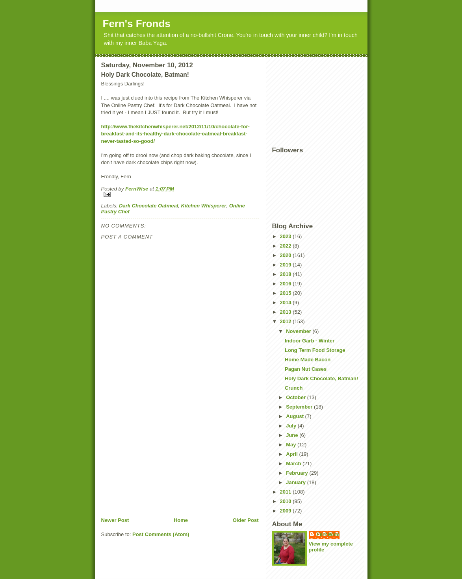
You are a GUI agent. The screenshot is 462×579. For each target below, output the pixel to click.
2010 (286, 501)
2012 (286, 321)
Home (181, 520)
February (297, 473)
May (291, 445)
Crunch (294, 388)
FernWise (328, 534)
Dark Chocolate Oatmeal (148, 206)
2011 (286, 492)
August (295, 416)
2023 (286, 236)
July (292, 426)
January (296, 482)
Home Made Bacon (307, 360)
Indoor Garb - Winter (309, 341)
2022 (286, 246)
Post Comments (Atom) (160, 534)
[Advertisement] (160, 462)
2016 (286, 284)
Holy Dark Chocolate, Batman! (321, 378)
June (292, 435)
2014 (286, 302)
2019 (286, 265)
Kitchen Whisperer (203, 206)
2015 (286, 293)
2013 (286, 312)
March (294, 463)
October (296, 397)
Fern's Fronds (137, 24)
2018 (286, 274)
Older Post (246, 520)
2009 (286, 511)
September (300, 407)
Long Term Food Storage (315, 350)
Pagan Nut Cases (306, 369)
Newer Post (115, 520)
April (292, 454)
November (299, 331)
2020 (286, 255)
